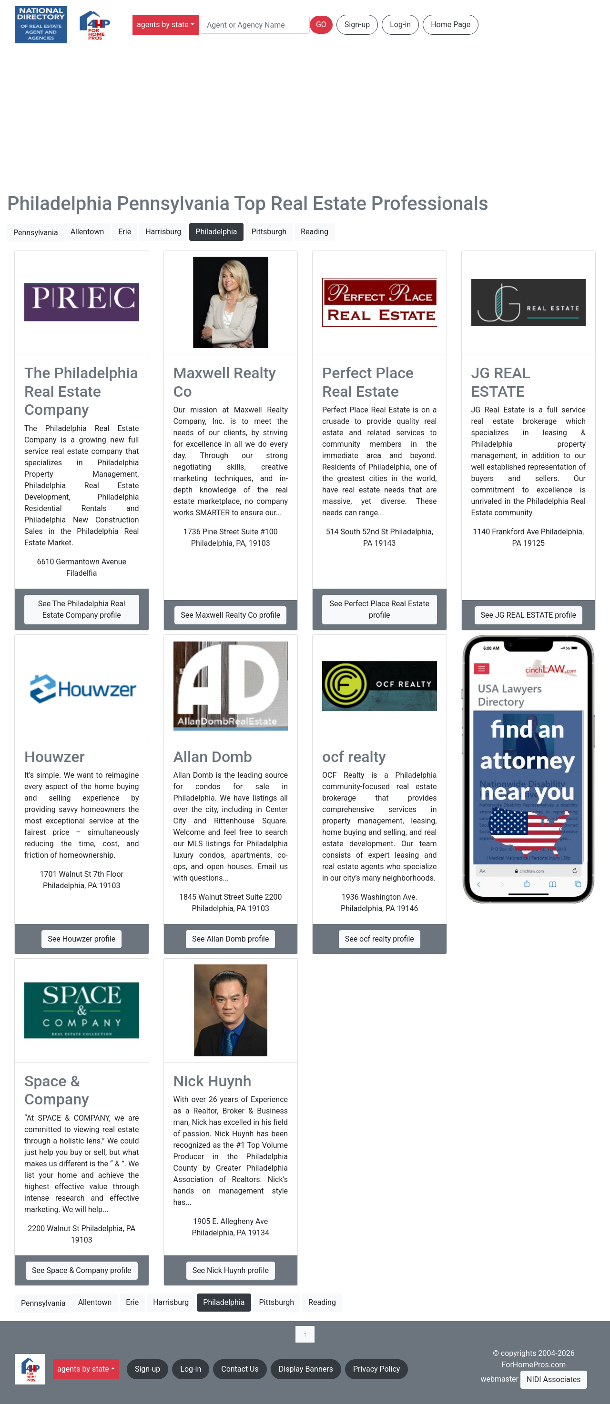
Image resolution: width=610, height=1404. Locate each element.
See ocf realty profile (379, 938)
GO (321, 24)
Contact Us (240, 1369)
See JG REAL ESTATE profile (528, 615)
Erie (124, 231)
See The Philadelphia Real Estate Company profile (81, 609)
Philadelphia (216, 231)
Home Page (450, 24)
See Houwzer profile (81, 938)
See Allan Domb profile (230, 938)
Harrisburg (163, 231)
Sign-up (357, 24)
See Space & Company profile (82, 1270)
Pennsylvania (35, 232)
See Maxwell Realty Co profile (230, 615)
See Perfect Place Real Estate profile (379, 609)
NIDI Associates (554, 1379)
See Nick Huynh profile (231, 1270)
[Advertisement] (305, 121)
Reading (314, 231)
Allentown (87, 231)
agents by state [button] (163, 24)
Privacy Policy (376, 1369)
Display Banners (306, 1369)
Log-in (400, 24)
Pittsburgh (269, 231)
